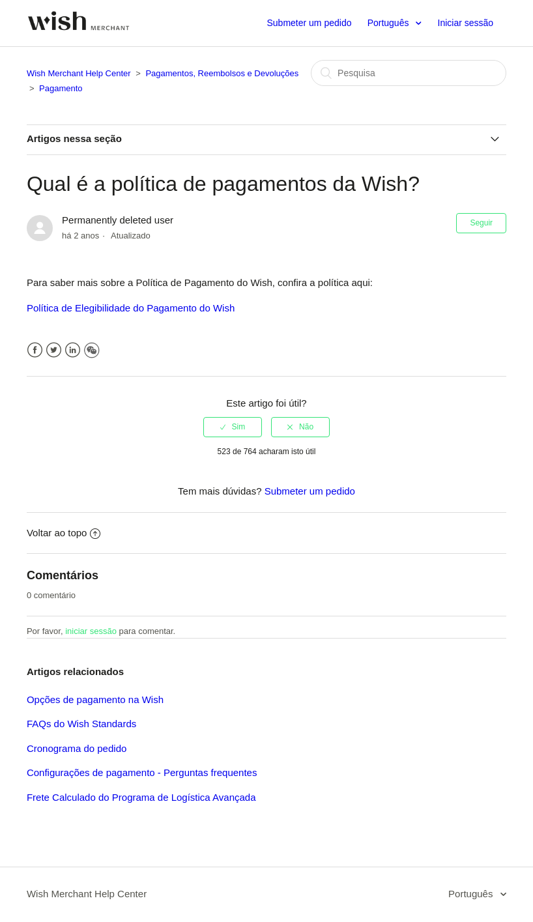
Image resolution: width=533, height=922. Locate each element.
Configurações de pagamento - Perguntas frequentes (142, 772)
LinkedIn (73, 350)
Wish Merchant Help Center (79, 73)
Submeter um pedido (308, 23)
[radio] (232, 427)
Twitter (54, 350)
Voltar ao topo (64, 532)
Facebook (35, 350)
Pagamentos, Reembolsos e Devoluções (221, 73)
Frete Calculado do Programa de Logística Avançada (141, 797)
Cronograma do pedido (76, 748)
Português (389, 23)
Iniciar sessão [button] (466, 23)
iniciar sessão (91, 631)
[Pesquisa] (408, 73)
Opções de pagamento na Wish (95, 699)
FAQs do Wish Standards (81, 723)
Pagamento (61, 88)
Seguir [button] (481, 222)
